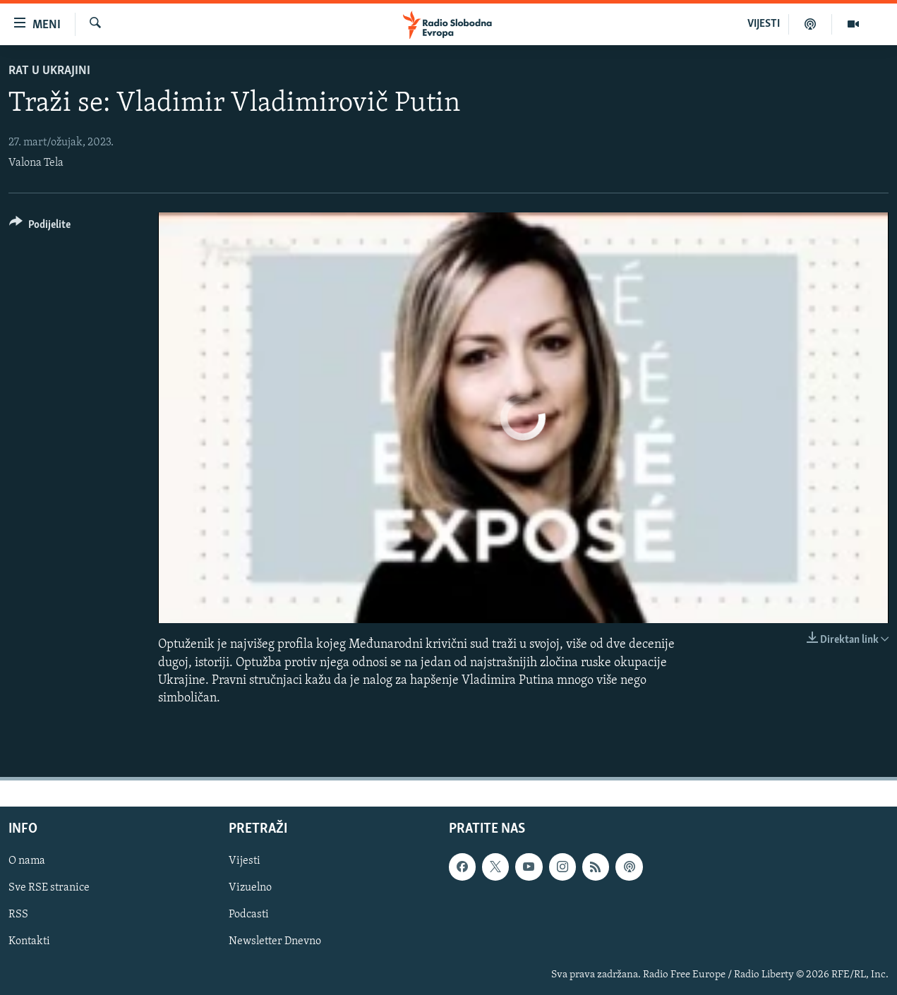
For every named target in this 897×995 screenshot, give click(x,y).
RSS (18, 915)
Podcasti (249, 915)
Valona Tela (36, 163)
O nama (26, 861)
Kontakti (29, 942)
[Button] (40, 226)
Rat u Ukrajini (49, 71)
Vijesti (244, 861)
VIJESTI (763, 24)
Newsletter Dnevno (275, 942)
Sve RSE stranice (49, 887)
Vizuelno (250, 887)
